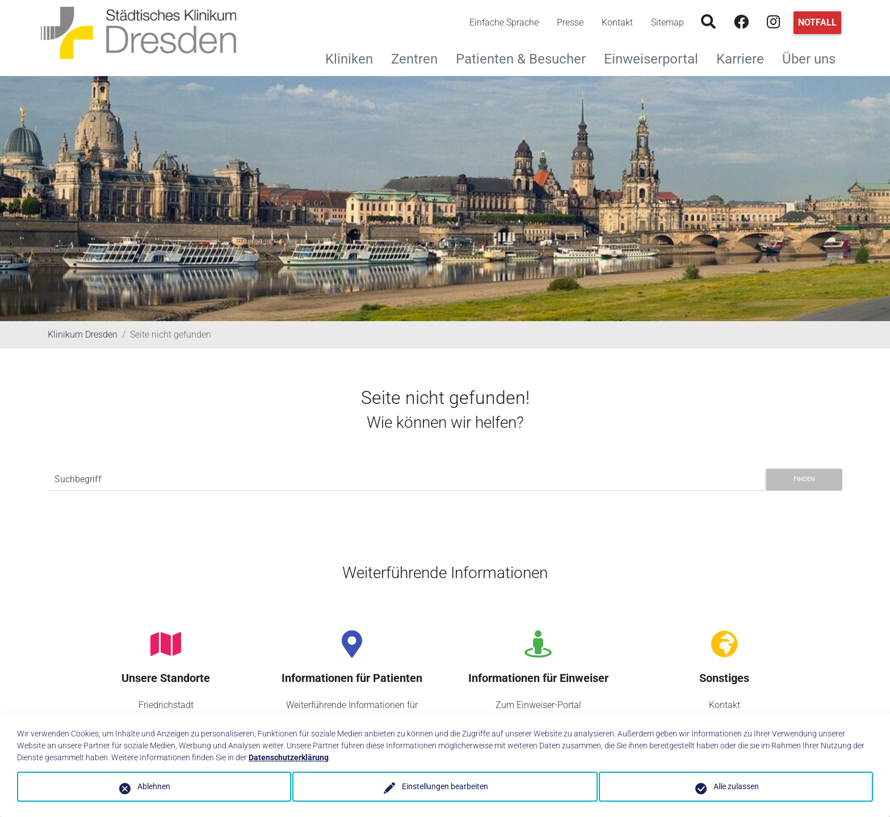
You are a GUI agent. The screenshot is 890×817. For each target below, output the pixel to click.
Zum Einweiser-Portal (538, 705)
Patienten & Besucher (525, 57)
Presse (570, 22)
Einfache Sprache (504, 22)
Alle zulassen (736, 786)
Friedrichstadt (166, 705)
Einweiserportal (655, 57)
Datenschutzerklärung (289, 757)
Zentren (419, 57)
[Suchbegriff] (406, 480)
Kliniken (353, 57)
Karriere (744, 57)
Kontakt (617, 22)
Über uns (813, 57)
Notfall (817, 22)
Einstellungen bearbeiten (445, 786)
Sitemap (667, 22)
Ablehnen (153, 786)
